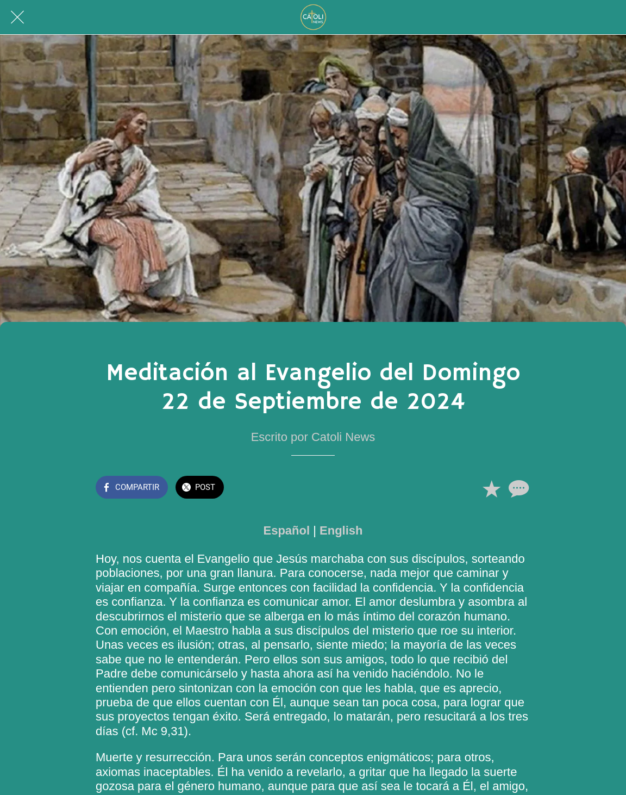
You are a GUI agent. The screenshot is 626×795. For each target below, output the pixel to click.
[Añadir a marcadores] (491, 488)
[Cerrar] (17, 17)
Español (287, 530)
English (341, 530)
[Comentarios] (517, 488)
